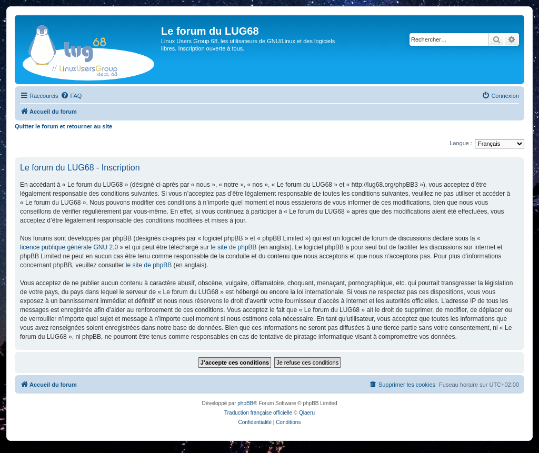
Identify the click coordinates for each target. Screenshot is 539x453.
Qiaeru (307, 413)
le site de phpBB (233, 247)
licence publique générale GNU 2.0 (69, 247)
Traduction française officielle (258, 413)
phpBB (245, 403)
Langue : (461, 143)
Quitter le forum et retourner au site (63, 126)
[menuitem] (71, 95)
